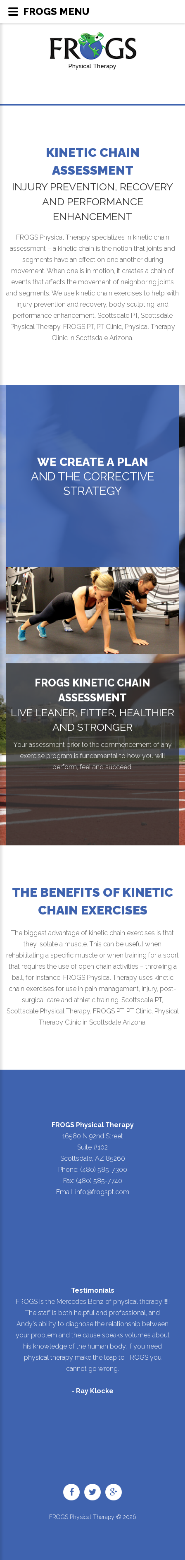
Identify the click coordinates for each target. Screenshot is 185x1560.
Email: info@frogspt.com (92, 1192)
